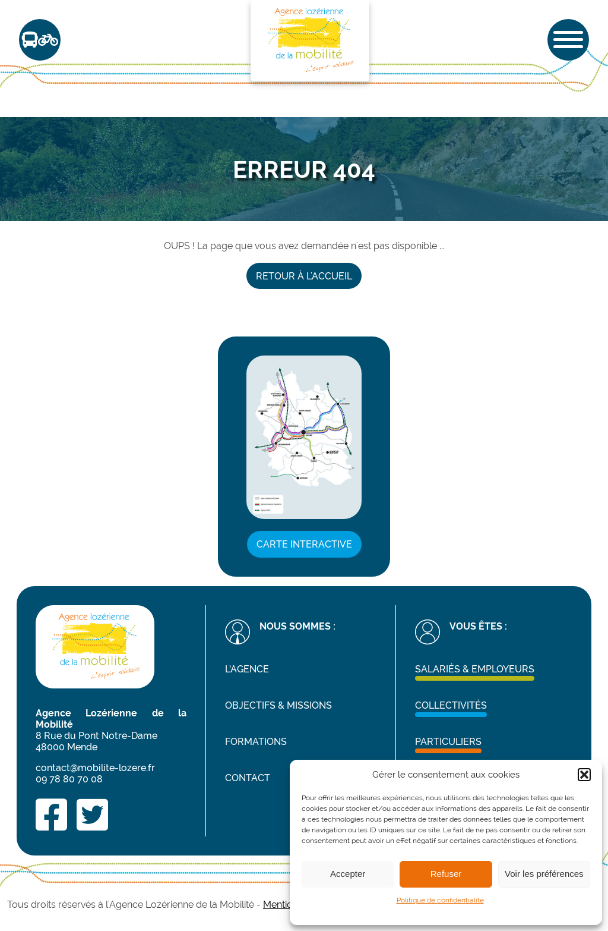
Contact (247, 778)
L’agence (247, 669)
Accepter (347, 874)
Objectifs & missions (278, 705)
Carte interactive (304, 544)
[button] (584, 775)
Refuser (446, 874)
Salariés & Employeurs (474, 669)
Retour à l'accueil (304, 276)
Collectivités (451, 705)
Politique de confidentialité (440, 900)
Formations (256, 741)
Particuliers (448, 741)
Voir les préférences (544, 874)
